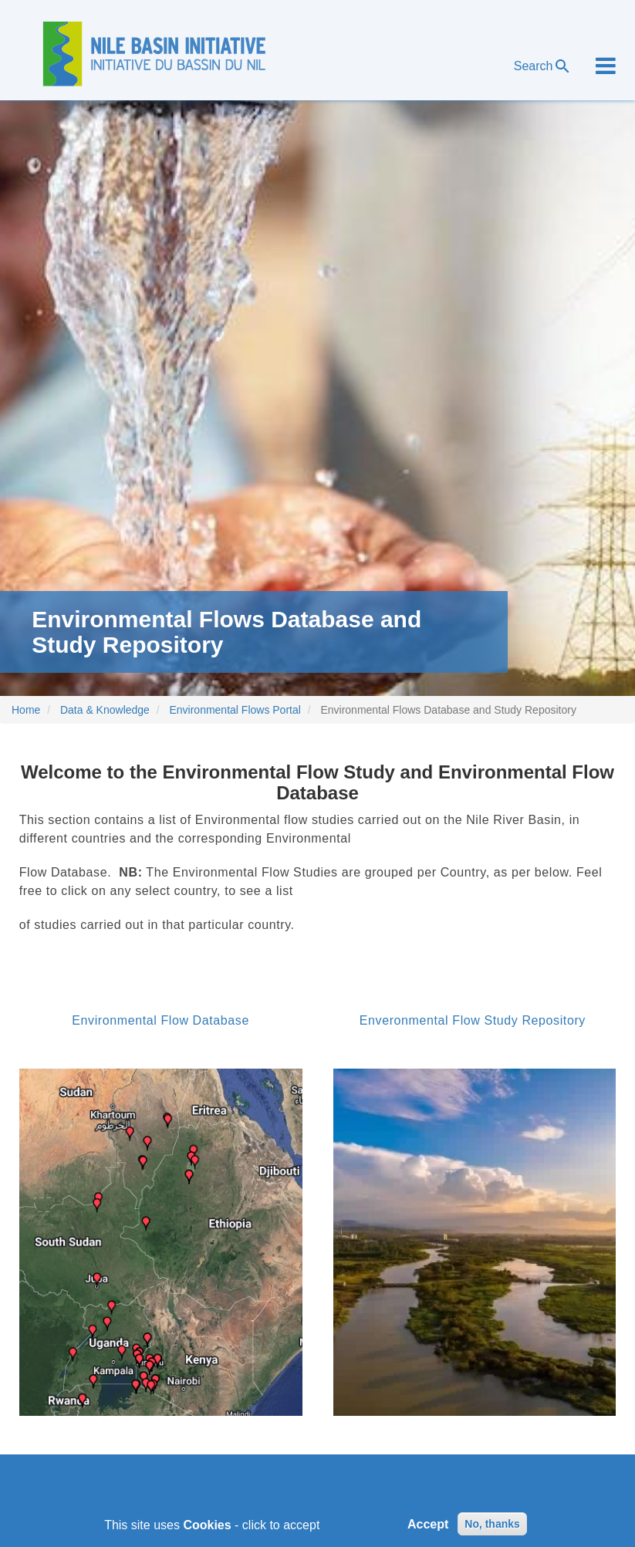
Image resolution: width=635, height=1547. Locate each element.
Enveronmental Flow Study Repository (473, 1020)
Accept (427, 1527)
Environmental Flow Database (160, 1020)
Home (26, 710)
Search (543, 66)
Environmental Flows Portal (234, 710)
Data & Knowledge (105, 710)
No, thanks (492, 1528)
